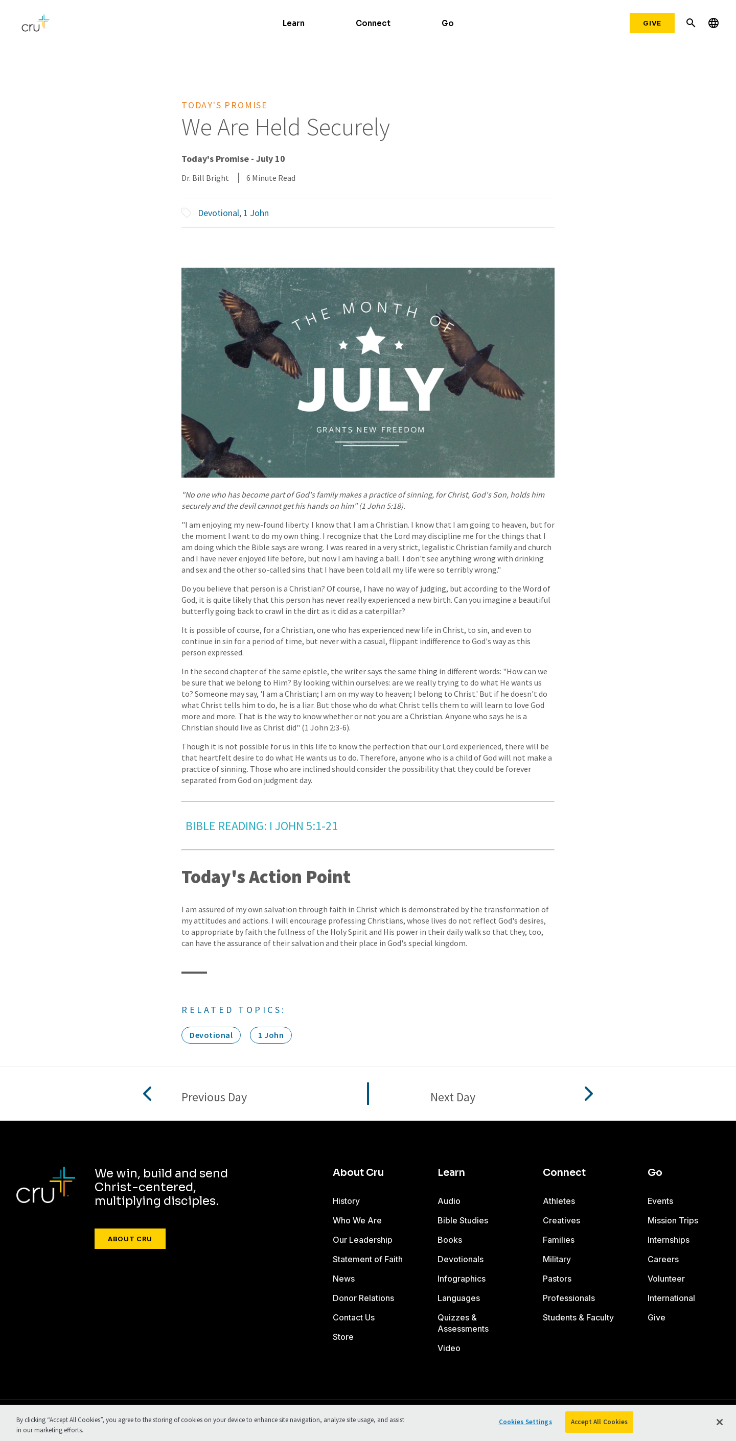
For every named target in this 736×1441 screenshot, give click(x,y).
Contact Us (354, 1317)
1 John (256, 213)
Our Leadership (363, 1240)
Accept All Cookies (599, 1422)
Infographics (462, 1278)
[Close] (719, 1422)
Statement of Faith (368, 1259)
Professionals (569, 1298)
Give (652, 23)
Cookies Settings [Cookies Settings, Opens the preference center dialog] (525, 1422)
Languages (459, 1298)
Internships (668, 1240)
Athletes (559, 1201)
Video (449, 1348)
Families (558, 1240)
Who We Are (357, 1220)
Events (660, 1201)
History (346, 1201)
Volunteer (666, 1278)
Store (343, 1337)
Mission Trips (673, 1220)
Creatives (561, 1220)
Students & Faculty (578, 1317)
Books (450, 1240)
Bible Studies (463, 1220)
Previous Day (214, 1097)
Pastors (557, 1278)
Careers (663, 1259)
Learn (294, 23)
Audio (449, 1201)
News (344, 1278)
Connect (373, 23)
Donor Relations (363, 1298)
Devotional (218, 213)
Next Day (452, 1097)
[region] (368, 1423)
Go (448, 23)
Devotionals (461, 1259)
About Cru (130, 1239)
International (671, 1298)
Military (557, 1259)
